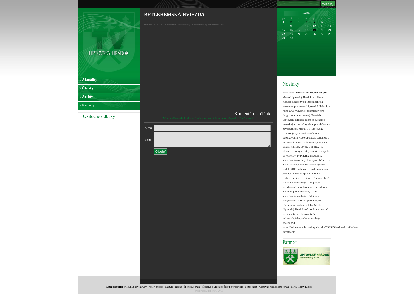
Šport (187, 286)
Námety (88, 105)
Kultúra (169, 286)
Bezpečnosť (251, 286)
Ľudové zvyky (139, 286)
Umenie (217, 286)
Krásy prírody (156, 286)
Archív (87, 97)
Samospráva (282, 286)
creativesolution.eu (205, 290)
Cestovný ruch (267, 286)
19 (314, 29)
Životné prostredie (233, 286)
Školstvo (206, 286)
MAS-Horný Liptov (301, 286)
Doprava (195, 286)
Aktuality (89, 80)
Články (88, 88)
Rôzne (178, 286)
